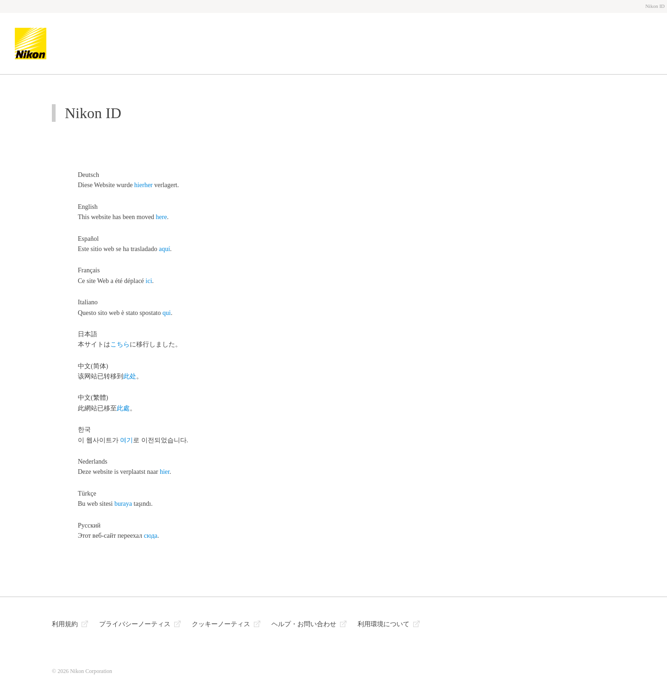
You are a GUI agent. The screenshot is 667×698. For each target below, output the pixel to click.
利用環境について (383, 624)
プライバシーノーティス (134, 624)
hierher (143, 185)
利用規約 (65, 624)
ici (148, 280)
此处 (129, 376)
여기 (126, 440)
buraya (123, 503)
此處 (123, 408)
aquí (164, 248)
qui (167, 312)
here (161, 217)
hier (165, 471)
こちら (120, 344)
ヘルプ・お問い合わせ (303, 624)
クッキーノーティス (221, 624)
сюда (150, 535)
